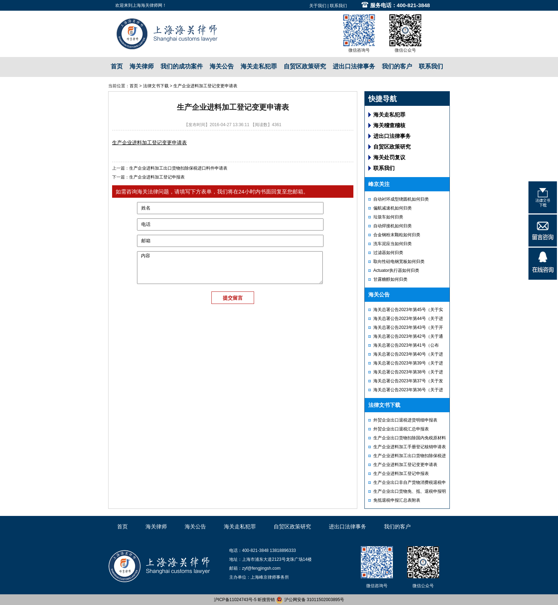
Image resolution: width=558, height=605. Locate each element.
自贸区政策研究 (305, 66)
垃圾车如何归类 (388, 216)
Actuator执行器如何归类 (396, 270)
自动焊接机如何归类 (392, 225)
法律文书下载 (156, 85)
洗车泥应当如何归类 (392, 243)
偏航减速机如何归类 (392, 208)
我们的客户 (397, 66)
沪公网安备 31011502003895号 (310, 599)
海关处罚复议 (389, 157)
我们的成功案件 (181, 66)
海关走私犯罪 (259, 66)
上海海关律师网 (147, 5)
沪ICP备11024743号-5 (235, 599)
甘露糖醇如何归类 (390, 279)
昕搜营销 (266, 599)
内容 (230, 267)
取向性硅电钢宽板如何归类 (399, 261)
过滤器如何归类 (388, 252)
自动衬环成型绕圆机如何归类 (401, 199)
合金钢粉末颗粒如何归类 (396, 234)
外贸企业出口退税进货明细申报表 (405, 420)
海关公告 (222, 66)
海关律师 (142, 66)
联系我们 (338, 5)
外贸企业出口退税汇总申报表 (401, 428)
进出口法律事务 (354, 66)
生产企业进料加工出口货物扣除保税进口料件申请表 (178, 168)
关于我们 (317, 5)
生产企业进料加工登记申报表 (157, 177)
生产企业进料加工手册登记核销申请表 (409, 446)
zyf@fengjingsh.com (261, 568)
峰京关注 (379, 184)
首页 (117, 66)
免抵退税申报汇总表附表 (396, 500)
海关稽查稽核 (389, 125)
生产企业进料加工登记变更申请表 (205, 85)
